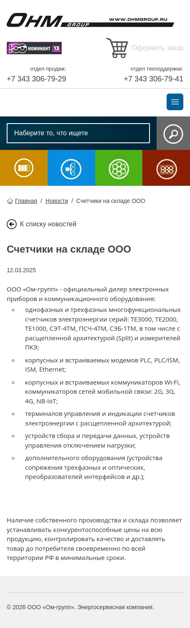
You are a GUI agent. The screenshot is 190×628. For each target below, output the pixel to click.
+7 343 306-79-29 (36, 79)
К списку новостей (48, 224)
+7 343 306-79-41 (153, 79)
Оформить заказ (157, 47)
